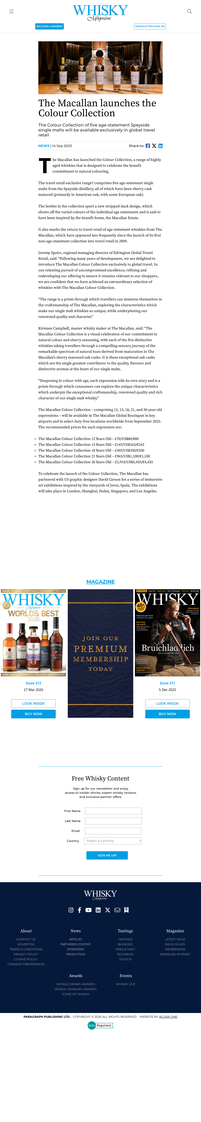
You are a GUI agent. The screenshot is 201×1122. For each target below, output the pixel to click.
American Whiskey (175, 954)
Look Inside (33, 704)
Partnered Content (76, 944)
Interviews (75, 949)
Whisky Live (125, 984)
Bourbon (125, 954)
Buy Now (33, 714)
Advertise (26, 944)
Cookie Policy (26, 959)
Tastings (125, 939)
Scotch (125, 959)
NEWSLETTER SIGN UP (150, 26)
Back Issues (175, 944)
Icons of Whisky (76, 994)
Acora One (168, 1017)
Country (73, 841)
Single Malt (125, 949)
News (44, 146)
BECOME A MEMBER (49, 26)
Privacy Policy (26, 954)
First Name (72, 811)
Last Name (73, 821)
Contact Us (26, 939)
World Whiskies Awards (76, 989)
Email (75, 831)
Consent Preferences (26, 964)
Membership (175, 949)
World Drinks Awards (75, 984)
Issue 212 (33, 683)
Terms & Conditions (26, 949)
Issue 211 (167, 683)
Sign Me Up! (107, 855)
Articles (75, 939)
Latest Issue (175, 939)
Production (75, 954)
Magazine (100, 582)
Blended (125, 944)
